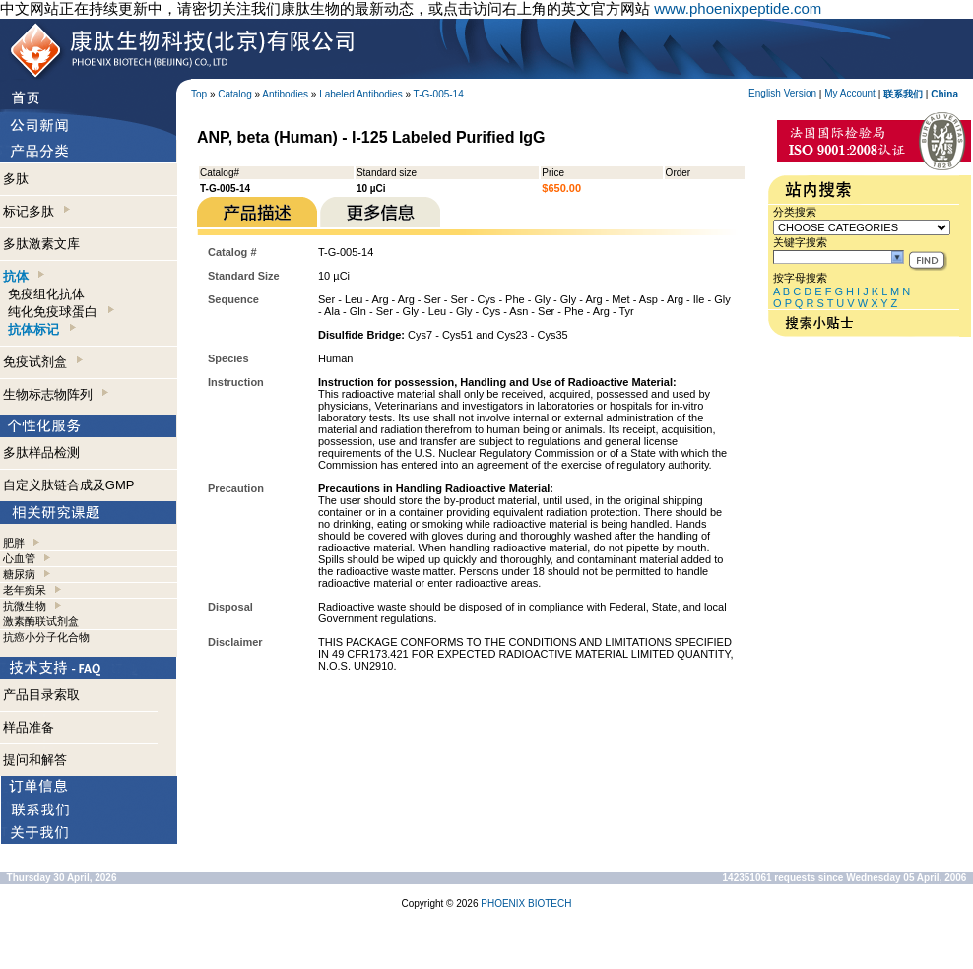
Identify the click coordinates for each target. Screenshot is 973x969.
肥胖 (14, 543)
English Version (782, 93)
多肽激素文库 (41, 243)
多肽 (16, 178)
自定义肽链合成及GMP (69, 485)
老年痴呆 (24, 590)
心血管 (19, 558)
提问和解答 (35, 759)
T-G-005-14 (439, 94)
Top (199, 94)
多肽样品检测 (41, 452)
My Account (850, 93)
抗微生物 (24, 606)
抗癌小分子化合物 (46, 637)
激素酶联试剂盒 (41, 621)
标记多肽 (36, 211)
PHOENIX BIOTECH (526, 903)
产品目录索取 (41, 694)
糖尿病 (19, 574)
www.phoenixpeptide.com (737, 8)
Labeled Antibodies (361, 94)
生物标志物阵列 (55, 394)
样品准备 (28, 727)
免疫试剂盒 (43, 362)
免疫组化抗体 (46, 294)
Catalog (234, 94)
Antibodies (285, 94)
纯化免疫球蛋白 (60, 311)
